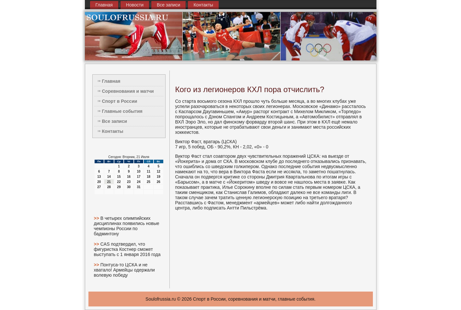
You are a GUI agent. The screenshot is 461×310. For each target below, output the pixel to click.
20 (99, 182)
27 (99, 187)
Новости (135, 4)
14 (109, 176)
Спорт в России (119, 101)
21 (109, 182)
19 (158, 176)
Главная (104, 4)
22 (119, 182)
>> (97, 218)
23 (129, 182)
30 (129, 187)
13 (99, 176)
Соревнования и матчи (128, 91)
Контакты (203, 4)
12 (158, 171)
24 (138, 182)
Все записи (168, 4)
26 (158, 182)
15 (119, 176)
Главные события (122, 111)
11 (148, 171)
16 (129, 176)
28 (109, 187)
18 (148, 176)
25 (148, 182)
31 (138, 187)
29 (119, 187)
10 (138, 171)
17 (138, 176)
